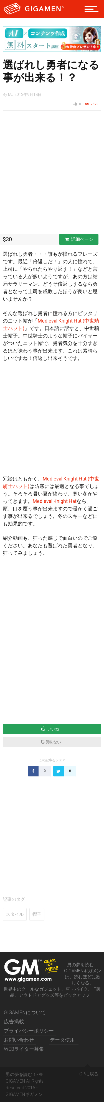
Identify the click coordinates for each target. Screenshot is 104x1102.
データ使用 (62, 1040)
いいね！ (52, 729)
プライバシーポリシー (29, 1031)
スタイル (15, 914)
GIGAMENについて (25, 1012)
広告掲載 (14, 1021)
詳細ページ (79, 239)
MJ (10, 94)
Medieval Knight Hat (55, 501)
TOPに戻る (87, 1072)
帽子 (36, 914)
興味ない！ (53, 742)
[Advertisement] (52, 174)
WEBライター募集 (24, 1049)
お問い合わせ (19, 1040)
